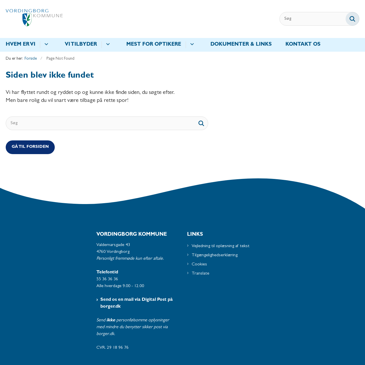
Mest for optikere (153, 44)
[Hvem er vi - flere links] (45, 44)
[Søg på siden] (352, 19)
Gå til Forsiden (30, 147)
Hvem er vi (20, 44)
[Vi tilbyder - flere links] (107, 44)
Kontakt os (303, 44)
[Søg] (319, 19)
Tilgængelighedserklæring (215, 255)
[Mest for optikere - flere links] (191, 44)
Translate (200, 273)
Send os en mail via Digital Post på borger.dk (136, 303)
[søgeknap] (201, 123)
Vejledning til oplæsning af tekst (221, 246)
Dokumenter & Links (241, 44)
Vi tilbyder (81, 44)
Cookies (199, 264)
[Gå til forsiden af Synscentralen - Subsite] (34, 19)
